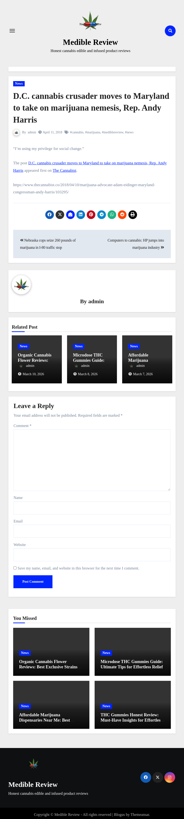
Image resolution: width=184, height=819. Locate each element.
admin (32, 132)
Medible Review (90, 41)
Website (19, 542)
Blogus (119, 812)
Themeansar (140, 812)
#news (129, 132)
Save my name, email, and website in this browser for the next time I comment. (78, 566)
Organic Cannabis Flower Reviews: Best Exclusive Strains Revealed (48, 664)
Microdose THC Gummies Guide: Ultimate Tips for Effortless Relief (132, 662)
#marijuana (92, 132)
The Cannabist (64, 170)
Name (18, 495)
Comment (22, 423)
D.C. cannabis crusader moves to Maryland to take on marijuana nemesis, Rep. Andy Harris (76, 108)
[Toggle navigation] (12, 31)
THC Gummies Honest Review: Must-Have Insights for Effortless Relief (131, 717)
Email (18, 518)
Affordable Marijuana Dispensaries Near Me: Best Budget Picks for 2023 (44, 717)
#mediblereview (112, 132)
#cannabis (77, 132)
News (19, 83)
